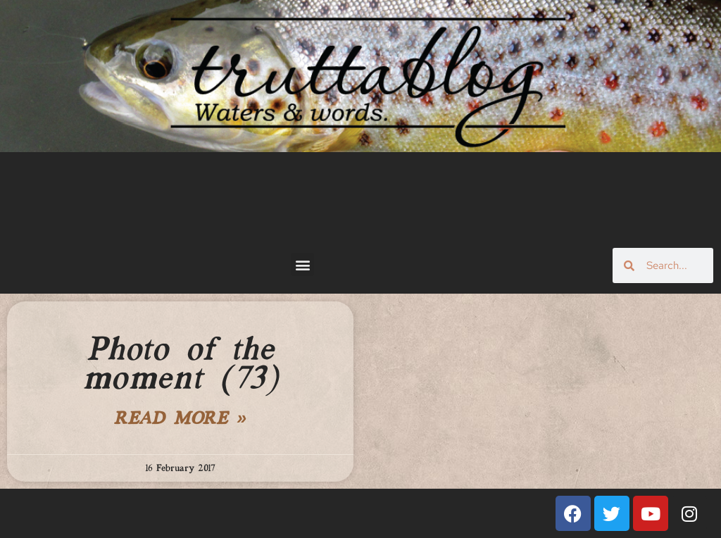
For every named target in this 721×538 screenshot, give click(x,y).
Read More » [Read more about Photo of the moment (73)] (180, 419)
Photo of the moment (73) (180, 365)
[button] (302, 264)
